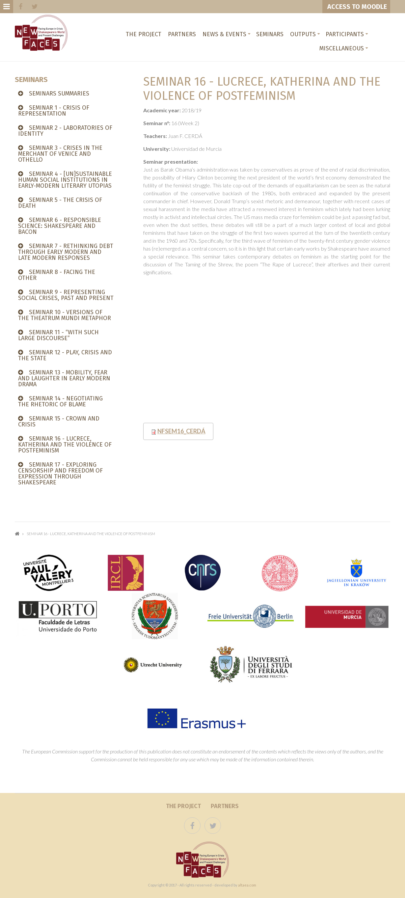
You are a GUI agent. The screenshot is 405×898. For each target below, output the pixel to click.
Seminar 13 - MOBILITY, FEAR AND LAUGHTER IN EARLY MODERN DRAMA (64, 378)
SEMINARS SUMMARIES (59, 93)
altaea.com (247, 885)
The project (143, 34)
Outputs (303, 34)
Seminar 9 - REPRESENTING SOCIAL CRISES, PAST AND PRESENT (66, 295)
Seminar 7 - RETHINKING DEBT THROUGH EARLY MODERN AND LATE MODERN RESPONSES (65, 251)
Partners (182, 34)
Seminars (270, 34)
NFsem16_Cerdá (181, 431)
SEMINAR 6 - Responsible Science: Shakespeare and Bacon (59, 225)
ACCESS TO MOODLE (356, 7)
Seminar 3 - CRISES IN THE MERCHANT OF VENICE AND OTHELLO (60, 153)
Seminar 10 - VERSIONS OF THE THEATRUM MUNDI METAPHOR (64, 315)
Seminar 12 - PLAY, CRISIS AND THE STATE (65, 355)
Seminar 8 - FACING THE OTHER (56, 275)
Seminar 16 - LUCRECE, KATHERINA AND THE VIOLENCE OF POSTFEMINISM (65, 444)
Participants (345, 34)
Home (17, 533)
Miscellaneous (341, 48)
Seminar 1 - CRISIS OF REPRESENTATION (53, 110)
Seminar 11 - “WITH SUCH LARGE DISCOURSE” (58, 335)
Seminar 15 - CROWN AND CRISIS (58, 421)
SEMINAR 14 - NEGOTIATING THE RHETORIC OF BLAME (60, 401)
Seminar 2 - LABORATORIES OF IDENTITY (65, 130)
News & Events (224, 34)
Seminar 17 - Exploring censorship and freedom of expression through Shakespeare (60, 473)
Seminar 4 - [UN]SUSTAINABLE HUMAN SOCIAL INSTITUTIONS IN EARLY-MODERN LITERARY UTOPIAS (65, 179)
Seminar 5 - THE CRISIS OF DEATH (60, 202)
